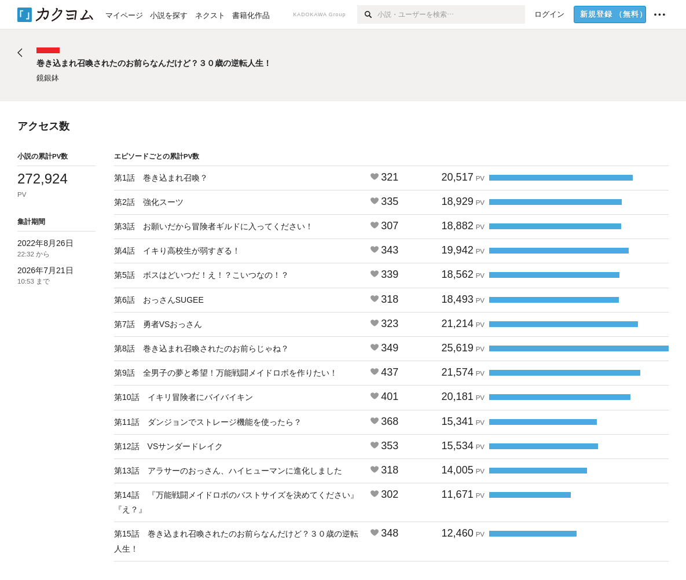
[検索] (367, 14)
